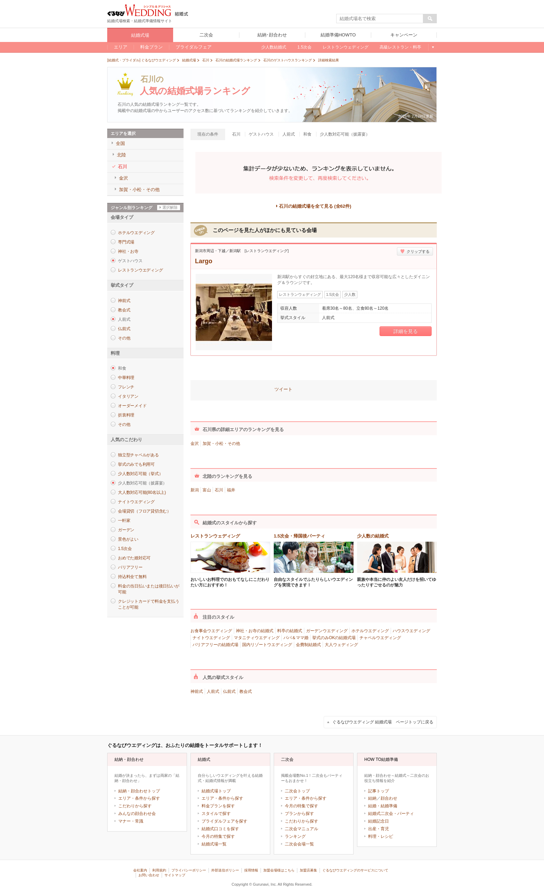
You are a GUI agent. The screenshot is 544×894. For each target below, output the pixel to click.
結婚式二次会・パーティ (391, 813)
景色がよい (128, 539)
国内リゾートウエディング (267, 644)
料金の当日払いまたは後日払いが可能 (148, 589)
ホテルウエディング (136, 232)
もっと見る (432, 47)
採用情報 (251, 870)
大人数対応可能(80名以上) (142, 492)
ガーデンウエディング (327, 630)
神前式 (124, 300)
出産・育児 (378, 828)
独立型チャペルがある (138, 455)
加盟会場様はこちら (279, 870)
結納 (372, 798)
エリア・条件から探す (139, 798)
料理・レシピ (380, 836)
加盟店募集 (308, 870)
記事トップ (378, 791)
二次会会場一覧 (299, 844)
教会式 (124, 310)
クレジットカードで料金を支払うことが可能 (148, 604)
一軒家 (124, 520)
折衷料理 (126, 415)
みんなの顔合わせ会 (137, 813)
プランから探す (299, 813)
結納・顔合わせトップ (139, 791)
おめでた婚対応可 (134, 558)
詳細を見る (405, 331)
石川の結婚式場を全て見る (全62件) (315, 206)
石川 (219, 490)
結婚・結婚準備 (382, 805)
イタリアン (128, 396)
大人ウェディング (341, 644)
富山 (207, 490)
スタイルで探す (216, 813)
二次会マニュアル (301, 828)
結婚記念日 (378, 821)
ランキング (295, 836)
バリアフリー (130, 567)
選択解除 (170, 207)
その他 (124, 338)
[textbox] (380, 18)
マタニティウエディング (257, 637)
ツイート (283, 389)
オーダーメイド (132, 405)
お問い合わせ (148, 875)
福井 (231, 490)
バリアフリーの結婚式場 (215, 644)
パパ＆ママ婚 (295, 637)
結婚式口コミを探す (220, 828)
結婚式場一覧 (214, 844)
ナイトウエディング (136, 501)
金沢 (194, 443)
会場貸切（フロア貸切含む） (144, 511)
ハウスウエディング (411, 630)
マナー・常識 (130, 821)
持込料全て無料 (132, 576)
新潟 (194, 490)
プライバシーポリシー (188, 870)
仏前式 (124, 328)
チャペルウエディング (380, 637)
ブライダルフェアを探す (224, 821)
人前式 (213, 691)
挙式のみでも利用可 (136, 464)
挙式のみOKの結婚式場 (334, 637)
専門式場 (126, 242)
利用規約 (159, 870)
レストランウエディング (140, 270)
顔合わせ (389, 798)
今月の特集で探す (218, 836)
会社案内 (140, 870)
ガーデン (126, 529)
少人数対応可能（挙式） (140, 473)
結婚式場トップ (216, 791)
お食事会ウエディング (211, 630)
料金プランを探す (218, 805)
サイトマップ (174, 875)
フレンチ (126, 387)
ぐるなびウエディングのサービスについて (355, 870)
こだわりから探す (135, 805)
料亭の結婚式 (289, 630)
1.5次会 (124, 548)
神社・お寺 (128, 251)
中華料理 (126, 377)
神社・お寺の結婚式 (254, 630)
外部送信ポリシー (225, 870)
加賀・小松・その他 (221, 443)
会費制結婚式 (308, 644)
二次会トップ (297, 791)
